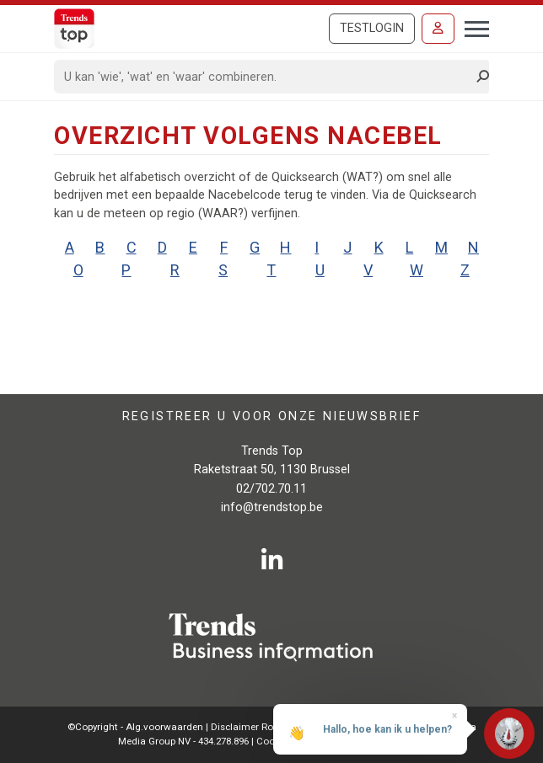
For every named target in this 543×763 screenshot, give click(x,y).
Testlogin (372, 28)
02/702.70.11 (271, 489)
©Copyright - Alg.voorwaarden (135, 727)
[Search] (266, 76)
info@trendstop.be (272, 507)
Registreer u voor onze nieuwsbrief (272, 416)
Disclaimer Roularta (255, 727)
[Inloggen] (438, 28)
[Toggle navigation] (471, 26)
